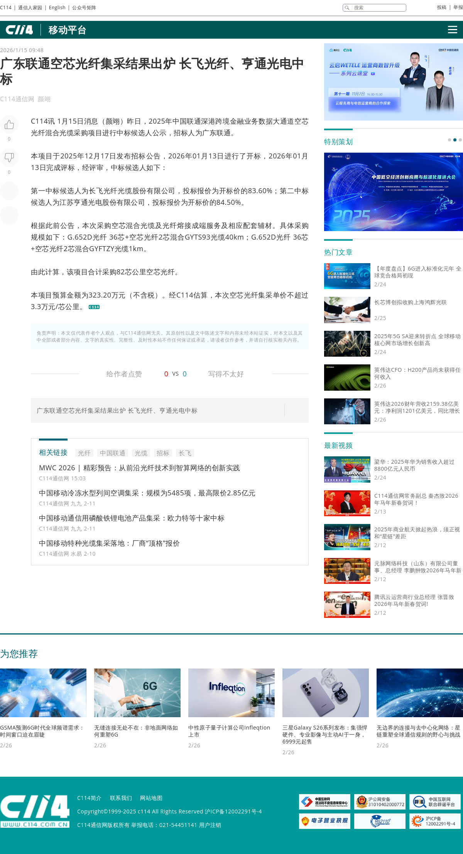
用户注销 (210, 824)
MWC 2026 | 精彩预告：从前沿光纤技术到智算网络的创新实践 (139, 467)
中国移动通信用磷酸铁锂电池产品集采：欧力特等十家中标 (132, 517)
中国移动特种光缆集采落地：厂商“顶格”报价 (109, 543)
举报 (458, 7)
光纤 (38, 132)
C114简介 (89, 797)
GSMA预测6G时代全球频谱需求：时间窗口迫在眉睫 (42, 731)
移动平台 (67, 29)
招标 (181, 132)
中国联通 (186, 121)
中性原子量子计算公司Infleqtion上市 (229, 731)
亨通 (81, 202)
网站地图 (151, 797)
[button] (449, 139)
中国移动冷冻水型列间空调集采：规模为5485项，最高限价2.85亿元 (147, 492)
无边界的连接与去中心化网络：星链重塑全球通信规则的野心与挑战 (419, 731)
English (57, 7)
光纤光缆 (117, 190)
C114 (6, 7)
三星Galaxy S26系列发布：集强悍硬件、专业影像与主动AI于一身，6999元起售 (325, 734)
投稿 (442, 7)
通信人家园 (30, 7)
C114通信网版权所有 (103, 824)
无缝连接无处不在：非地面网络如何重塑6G (136, 731)
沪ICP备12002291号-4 (233, 811)
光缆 (66, 132)
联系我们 (121, 797)
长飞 (96, 190)
